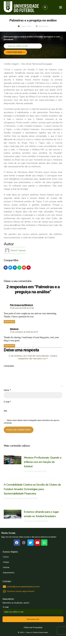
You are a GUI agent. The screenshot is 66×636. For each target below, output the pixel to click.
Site (5, 411)
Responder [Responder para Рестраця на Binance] (9, 322)
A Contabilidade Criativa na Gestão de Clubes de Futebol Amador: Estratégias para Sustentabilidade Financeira (32, 489)
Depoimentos (8, 572)
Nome (7, 390)
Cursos (6, 556)
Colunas (6, 567)
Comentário (9, 366)
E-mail (7, 402)
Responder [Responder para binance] (9, 346)
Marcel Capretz (18, 250)
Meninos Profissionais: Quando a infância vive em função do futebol (42, 462)
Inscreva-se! (33, 619)
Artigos (6, 562)
